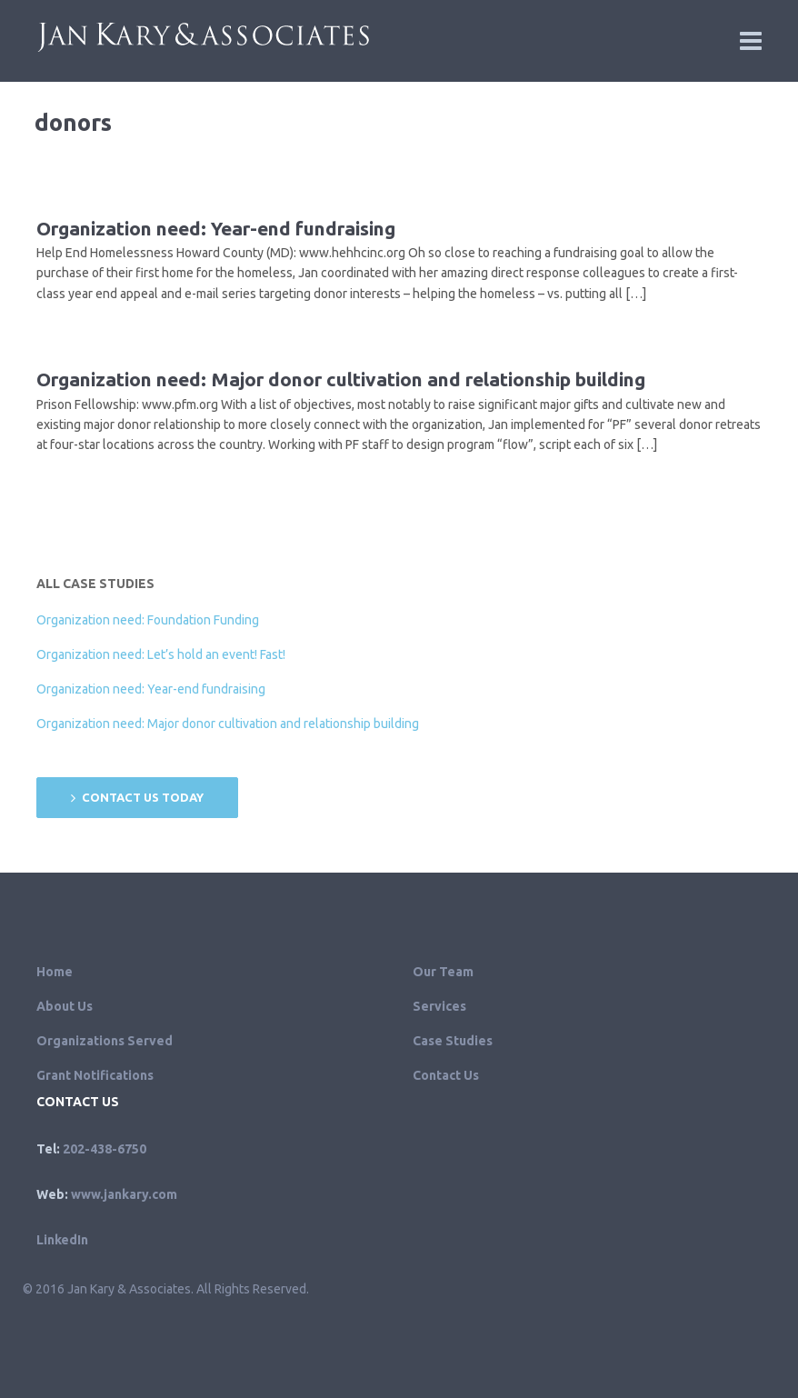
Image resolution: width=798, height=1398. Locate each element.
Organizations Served (104, 1041)
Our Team (443, 971)
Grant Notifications (95, 1075)
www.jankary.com (124, 1194)
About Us (64, 1006)
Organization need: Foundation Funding (147, 620)
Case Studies (453, 1041)
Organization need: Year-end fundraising (215, 228)
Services (439, 1006)
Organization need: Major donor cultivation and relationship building (340, 379)
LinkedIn (62, 1240)
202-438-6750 (104, 1149)
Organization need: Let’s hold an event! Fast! (160, 654)
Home (54, 971)
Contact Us (446, 1075)
